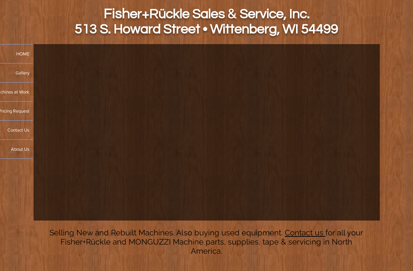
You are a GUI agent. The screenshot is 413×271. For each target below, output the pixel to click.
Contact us (305, 232)
